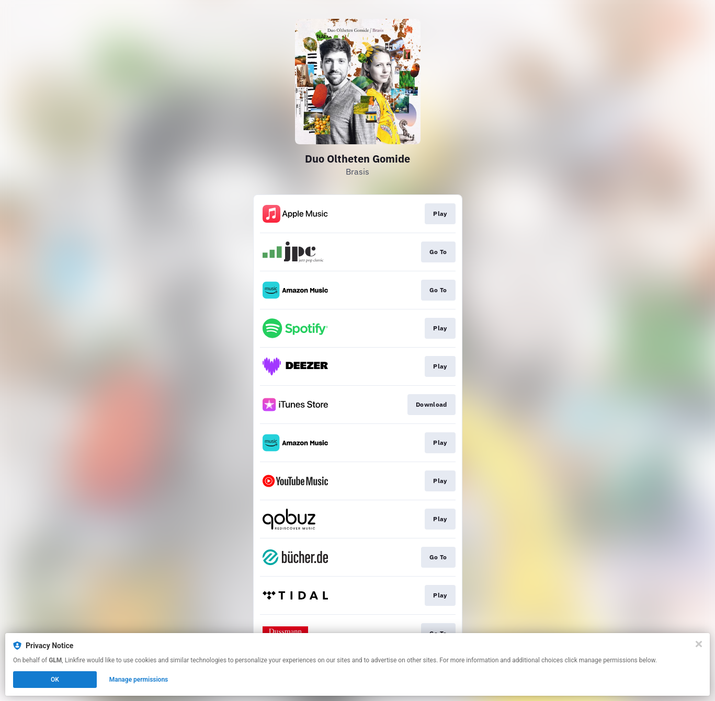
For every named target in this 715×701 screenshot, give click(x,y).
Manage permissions (138, 679)
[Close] (698, 644)
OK (55, 679)
